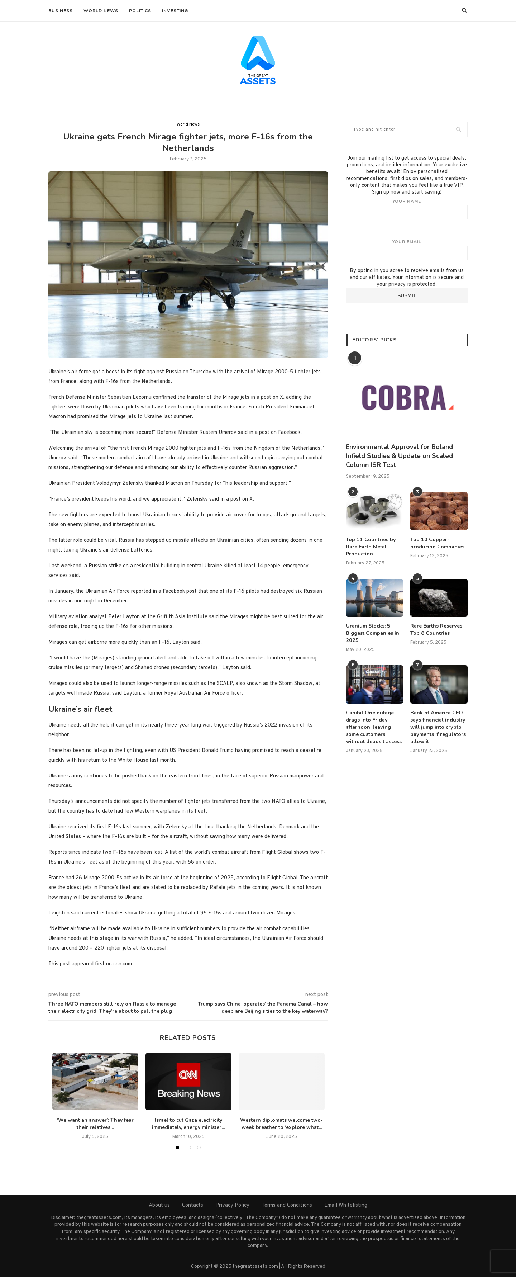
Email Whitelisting (345, 1205)
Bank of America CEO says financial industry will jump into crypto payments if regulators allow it (437, 725)
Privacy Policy (232, 1205)
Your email (407, 249)
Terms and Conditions (287, 1205)
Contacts (192, 1205)
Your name (407, 209)
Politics (140, 11)
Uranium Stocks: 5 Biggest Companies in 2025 (372, 632)
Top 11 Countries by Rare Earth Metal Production (370, 546)
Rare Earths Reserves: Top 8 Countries (436, 629)
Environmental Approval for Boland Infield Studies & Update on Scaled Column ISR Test (399, 456)
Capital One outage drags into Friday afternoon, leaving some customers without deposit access (373, 725)
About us (159, 1205)
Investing (175, 11)
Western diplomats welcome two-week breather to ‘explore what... (281, 1124)
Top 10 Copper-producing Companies (437, 543)
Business (60, 11)
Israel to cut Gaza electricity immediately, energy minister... (188, 1124)
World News (100, 11)
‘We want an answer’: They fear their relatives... (95, 1124)
